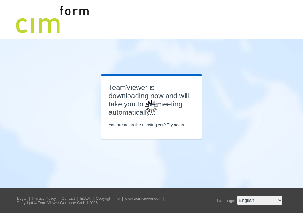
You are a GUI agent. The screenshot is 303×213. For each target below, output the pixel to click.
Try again (175, 124)
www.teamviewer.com (144, 198)
